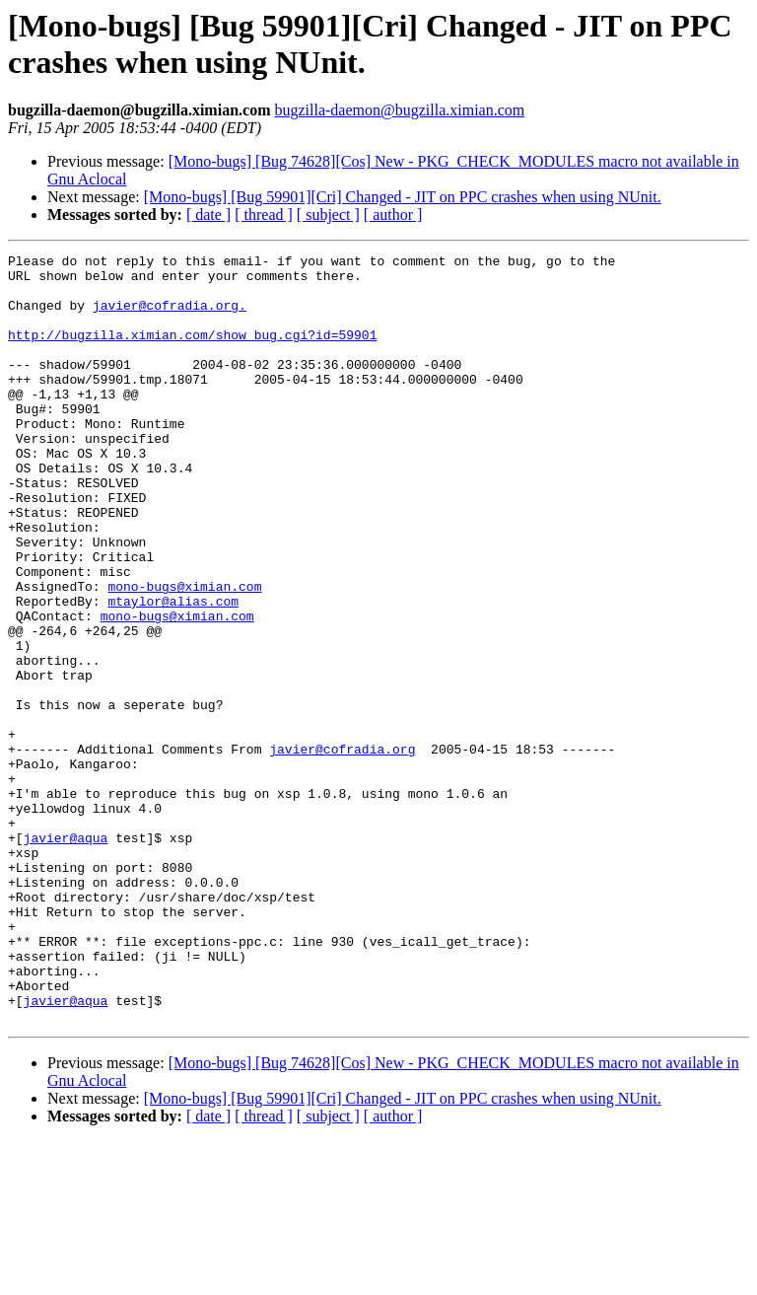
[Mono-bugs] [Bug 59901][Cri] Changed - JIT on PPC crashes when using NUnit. (402, 196)
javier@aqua (66, 956)
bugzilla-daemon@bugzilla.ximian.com (399, 110)
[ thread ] (264, 214)
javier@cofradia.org (342, 849)
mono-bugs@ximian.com (184, 654)
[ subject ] (328, 214)
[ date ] (208, 214)
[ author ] (393, 214)
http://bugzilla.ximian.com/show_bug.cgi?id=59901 (192, 352)
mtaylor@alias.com (173, 672)
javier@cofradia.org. (169, 316)
